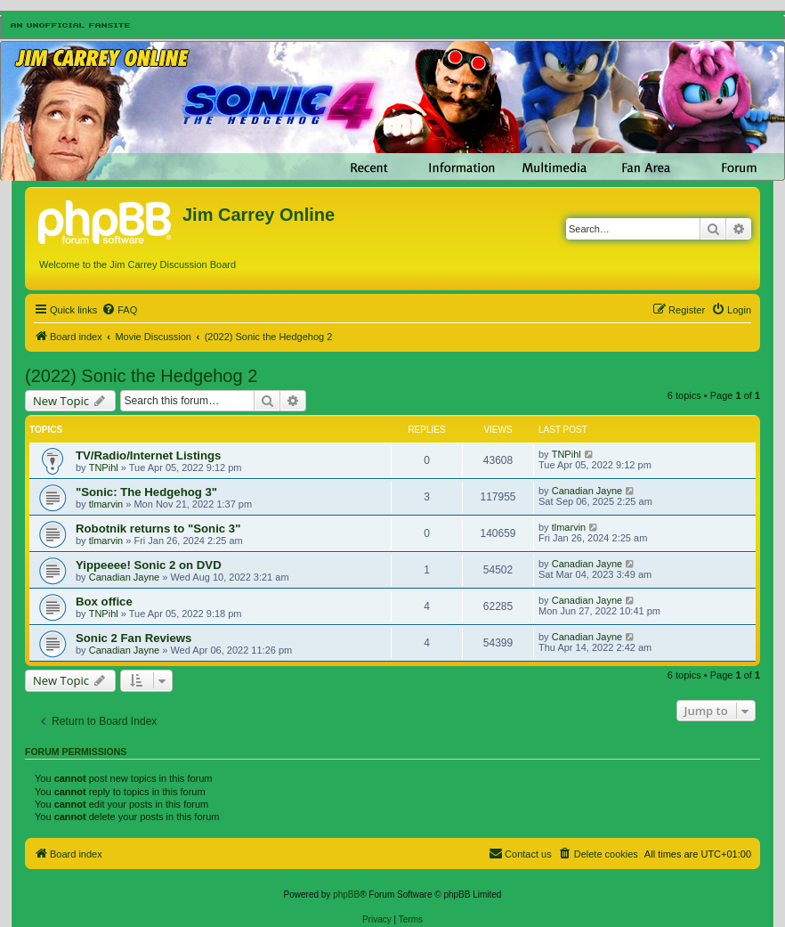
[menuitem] (119, 310)
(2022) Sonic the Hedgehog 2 (141, 376)
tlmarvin (106, 504)
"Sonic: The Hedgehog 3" (146, 492)
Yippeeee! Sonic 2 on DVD (149, 565)
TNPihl (103, 467)
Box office (104, 601)
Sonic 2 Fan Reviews (133, 638)
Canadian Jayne (587, 490)
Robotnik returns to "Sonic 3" (158, 528)
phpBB (346, 894)
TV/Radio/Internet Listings (148, 455)
